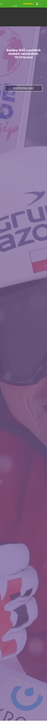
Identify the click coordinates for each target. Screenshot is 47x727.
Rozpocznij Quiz (23, 88)
